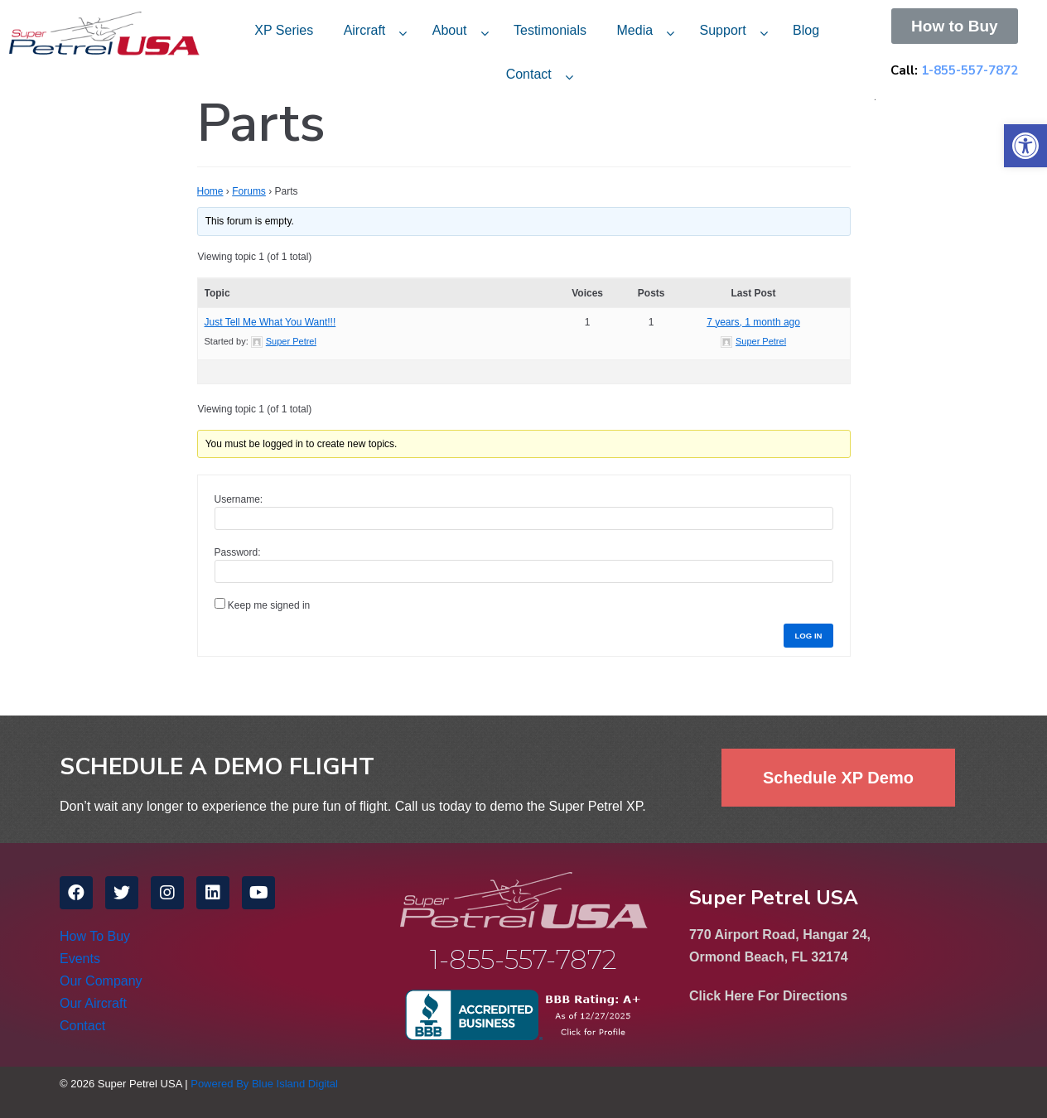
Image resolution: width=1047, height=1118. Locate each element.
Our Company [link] (101, 981)
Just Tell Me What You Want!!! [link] (270, 322)
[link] (1025, 145)
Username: (239, 499)
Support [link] (723, 30)
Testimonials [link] (550, 30)
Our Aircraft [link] (93, 1003)
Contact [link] (529, 74)
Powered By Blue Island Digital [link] (264, 1083)
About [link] (449, 30)
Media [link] (635, 30)
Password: (238, 552)
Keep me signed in (269, 605)
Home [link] (210, 191)
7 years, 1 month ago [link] (753, 322)
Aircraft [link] (365, 30)
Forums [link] (249, 191)
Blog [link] (806, 30)
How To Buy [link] (95, 936)
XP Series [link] (283, 30)
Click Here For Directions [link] (768, 996)
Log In (808, 635)
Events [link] (80, 959)
